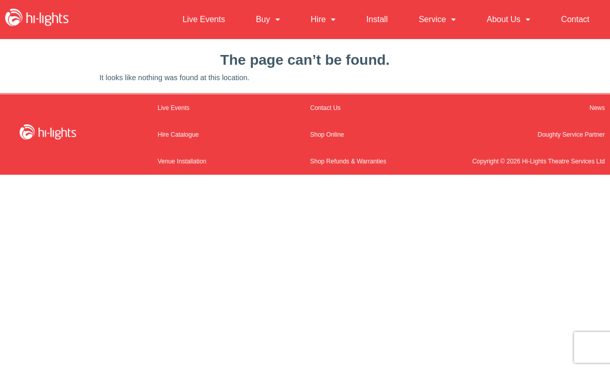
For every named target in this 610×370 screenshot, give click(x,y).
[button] (268, 19)
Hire (323, 19)
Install (377, 19)
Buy (268, 19)
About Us (508, 19)
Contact (575, 19)
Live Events (203, 19)
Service (437, 19)
